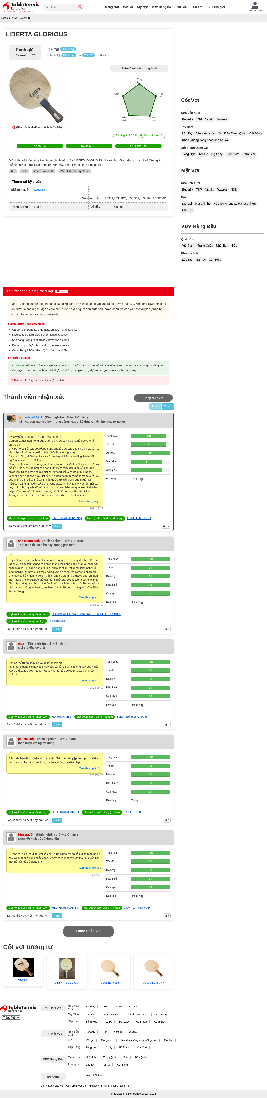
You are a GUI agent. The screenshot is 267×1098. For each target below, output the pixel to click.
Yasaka (222, 119)
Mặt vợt (142, 7)
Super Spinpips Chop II (132, 716)
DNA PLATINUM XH (137, 907)
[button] (37, 96)
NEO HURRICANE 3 (65, 812)
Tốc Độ (203, 154)
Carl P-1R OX (133, 812)
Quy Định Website (76, 1085)
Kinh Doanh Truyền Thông (103, 1085)
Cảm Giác (248, 154)
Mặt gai (187, 203)
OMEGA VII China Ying (67, 518)
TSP (199, 119)
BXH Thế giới (216, 7)
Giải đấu (182, 7)
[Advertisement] (39, 251)
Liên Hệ (124, 1085)
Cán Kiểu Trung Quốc (232, 133)
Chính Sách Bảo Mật (52, 1085)
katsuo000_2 (33, 417)
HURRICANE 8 (58, 621)
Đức (234, 245)
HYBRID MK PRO (139, 518)
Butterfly (187, 119)
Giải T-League (94, 1074)
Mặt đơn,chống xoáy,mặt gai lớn (235, 203)
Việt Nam (188, 245)
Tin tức (197, 7)
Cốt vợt (128, 7)
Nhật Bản (222, 245)
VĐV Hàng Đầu (162, 7)
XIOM (234, 189)
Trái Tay (200, 259)
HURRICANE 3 (62, 716)
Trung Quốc (205, 245)
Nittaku (209, 119)
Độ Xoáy (216, 154)
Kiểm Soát (232, 154)
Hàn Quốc (141, 1057)
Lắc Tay (187, 133)
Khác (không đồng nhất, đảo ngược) (206, 140)
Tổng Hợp (188, 154)
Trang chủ (112, 7)
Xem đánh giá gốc (90, 501)
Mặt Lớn (187, 210)
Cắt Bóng (255, 133)
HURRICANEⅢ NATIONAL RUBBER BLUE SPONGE (86, 614)
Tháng (167, 406)
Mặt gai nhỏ (203, 203)
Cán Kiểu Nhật (205, 133)
